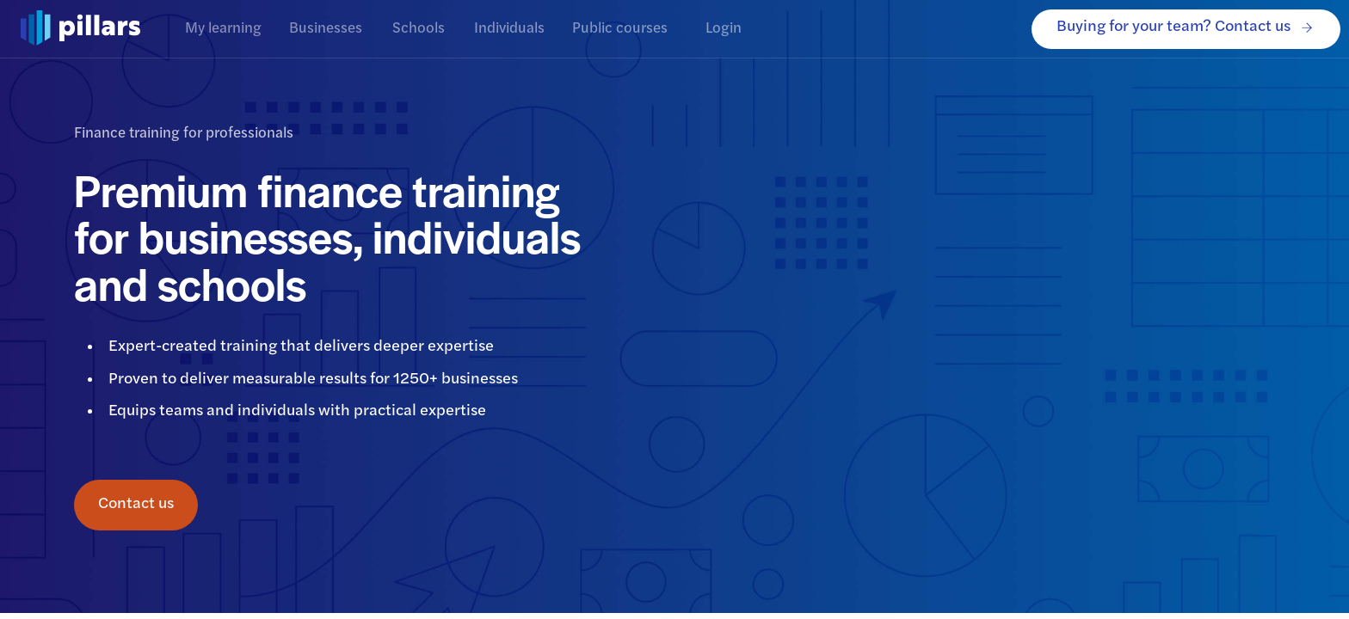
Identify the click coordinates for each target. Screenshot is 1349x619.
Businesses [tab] (326, 29)
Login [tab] (723, 29)
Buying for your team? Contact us (1186, 29)
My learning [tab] (223, 29)
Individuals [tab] (509, 29)
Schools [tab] (418, 29)
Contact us (136, 505)
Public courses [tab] (620, 29)
